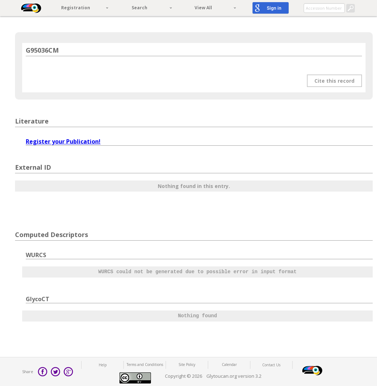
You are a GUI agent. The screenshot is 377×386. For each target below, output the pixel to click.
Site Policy (186, 364)
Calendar (229, 364)
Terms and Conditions (145, 364)
